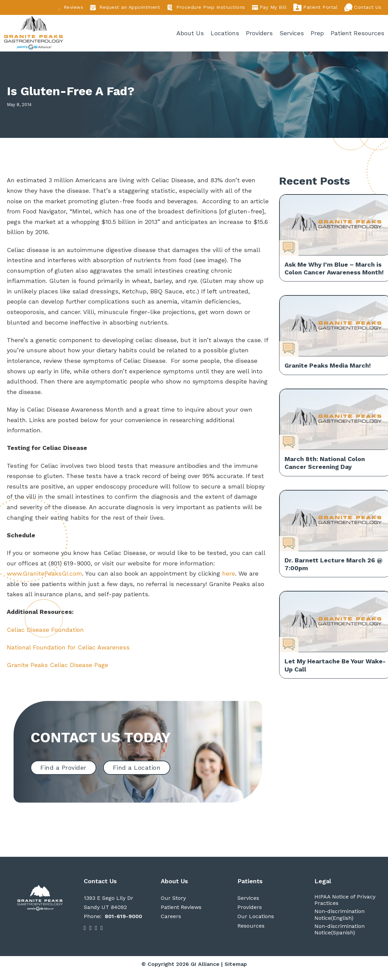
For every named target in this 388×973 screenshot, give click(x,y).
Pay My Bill (269, 7)
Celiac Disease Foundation (45, 630)
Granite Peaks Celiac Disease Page (58, 665)
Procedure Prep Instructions (206, 7)
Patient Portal (315, 7)
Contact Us (362, 7)
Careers (171, 917)
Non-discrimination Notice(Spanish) (339, 930)
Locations (225, 33)
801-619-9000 (123, 917)
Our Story (173, 899)
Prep (317, 33)
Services (292, 33)
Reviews (70, 7)
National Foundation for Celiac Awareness (68, 647)
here (228, 574)
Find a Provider (63, 768)
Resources (251, 926)
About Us (190, 33)
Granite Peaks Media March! (328, 366)
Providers (259, 33)
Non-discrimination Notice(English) (339, 915)
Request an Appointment (125, 7)
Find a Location (137, 768)
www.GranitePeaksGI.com (44, 574)
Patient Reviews (181, 908)
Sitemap (236, 965)
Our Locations (255, 917)
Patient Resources (358, 33)
